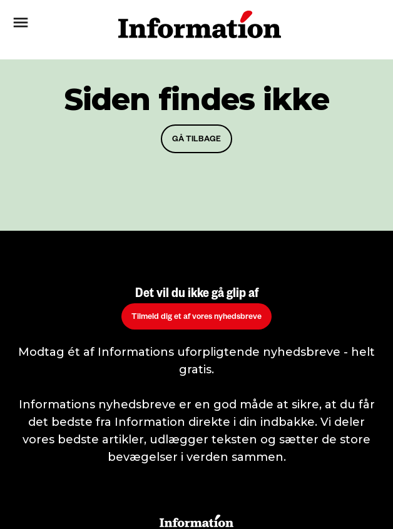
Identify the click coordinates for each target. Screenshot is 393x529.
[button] (50, 24)
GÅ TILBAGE (196, 140)
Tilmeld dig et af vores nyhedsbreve (196, 317)
